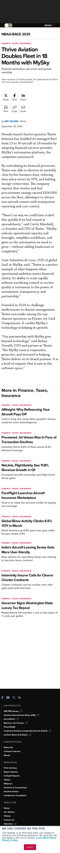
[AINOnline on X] (13, 697)
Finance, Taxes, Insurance (17, 43)
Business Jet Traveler (16, 723)
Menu (50, 25)
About (7, 808)
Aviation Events (11, 791)
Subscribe (9, 747)
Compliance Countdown (15, 795)
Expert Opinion (11, 772)
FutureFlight (10, 727)
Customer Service (12, 751)
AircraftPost (11, 719)
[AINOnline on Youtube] (8, 697)
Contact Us (9, 820)
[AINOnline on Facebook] (2, 697)
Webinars (8, 783)
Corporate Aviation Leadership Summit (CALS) (28, 731)
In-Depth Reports (12, 776)
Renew (7, 755)
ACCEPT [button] (30, 847)
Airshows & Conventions (16, 787)
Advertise (10, 824)
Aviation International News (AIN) (21, 715)
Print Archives (11, 768)
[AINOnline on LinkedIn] (19, 697)
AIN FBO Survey (13, 711)
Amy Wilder (12, 121)
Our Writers (9, 812)
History (7, 816)
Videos (7, 780)
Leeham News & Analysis (18, 735)
